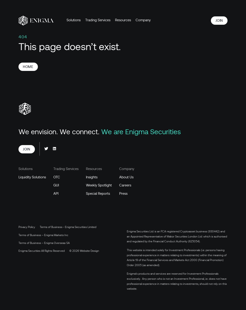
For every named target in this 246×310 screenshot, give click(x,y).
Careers (125, 185)
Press (123, 193)
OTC (56, 177)
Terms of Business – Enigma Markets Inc (43, 235)
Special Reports (98, 193)
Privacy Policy (26, 227)
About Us (126, 177)
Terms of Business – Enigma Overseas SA (44, 243)
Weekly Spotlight (99, 185)
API (55, 193)
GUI (56, 185)
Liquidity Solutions (32, 177)
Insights (91, 177)
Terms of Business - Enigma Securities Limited (68, 227)
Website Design (89, 250)
